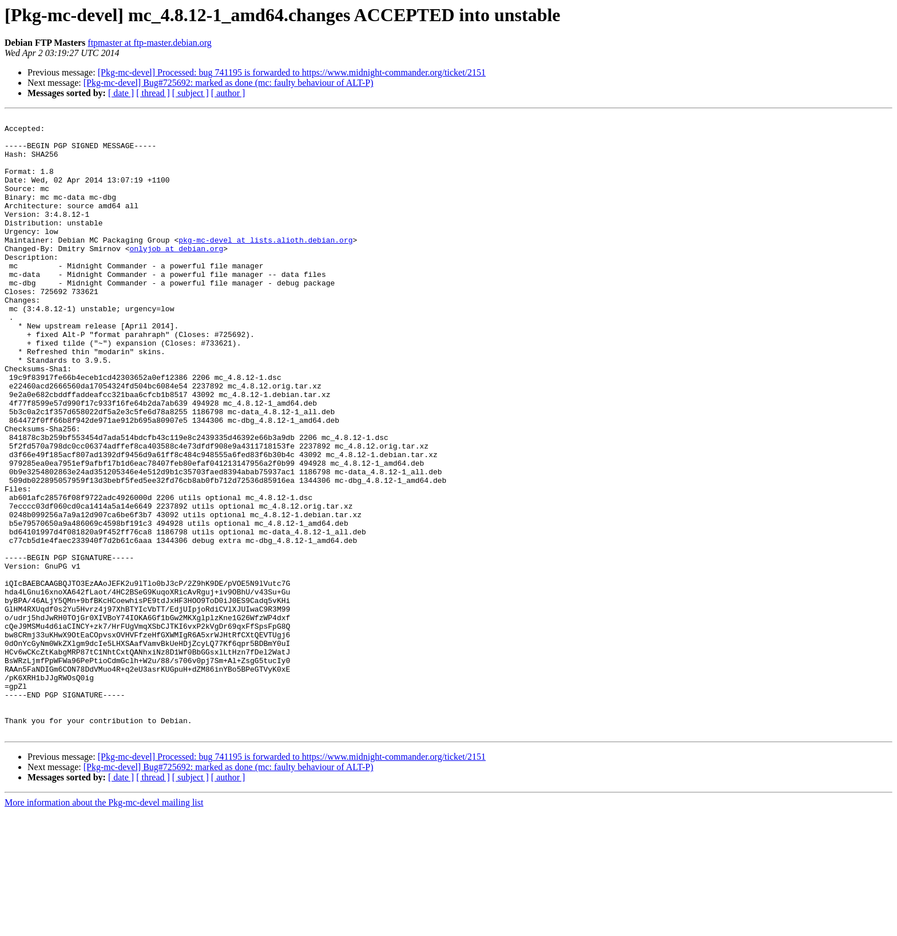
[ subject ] (190, 93)
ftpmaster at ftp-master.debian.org (150, 42)
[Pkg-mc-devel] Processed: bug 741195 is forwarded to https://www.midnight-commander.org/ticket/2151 (292, 72)
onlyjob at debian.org (176, 276)
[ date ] (121, 93)
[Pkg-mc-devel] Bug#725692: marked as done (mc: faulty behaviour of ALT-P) (229, 83)
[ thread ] (153, 93)
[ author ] (228, 93)
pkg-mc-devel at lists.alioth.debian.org (265, 265)
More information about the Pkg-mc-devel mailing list (104, 926)
